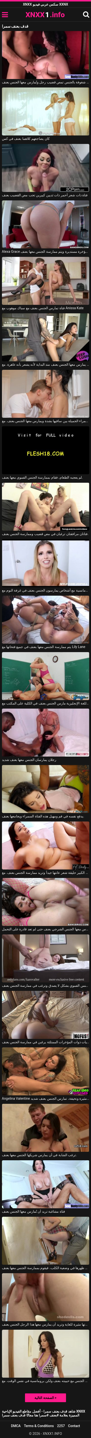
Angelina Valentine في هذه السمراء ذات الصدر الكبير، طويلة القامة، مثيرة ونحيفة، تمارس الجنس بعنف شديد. (45, 1098)
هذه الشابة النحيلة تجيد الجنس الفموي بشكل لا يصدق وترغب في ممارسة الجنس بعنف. (45, 986)
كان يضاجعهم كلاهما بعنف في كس (26, 139)
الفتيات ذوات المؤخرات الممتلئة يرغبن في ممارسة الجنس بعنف (45, 1042)
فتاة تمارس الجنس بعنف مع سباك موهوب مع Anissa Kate (43, 308)
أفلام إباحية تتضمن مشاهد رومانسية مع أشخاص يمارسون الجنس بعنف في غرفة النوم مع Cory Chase (45, 590)
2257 (61, 1426)
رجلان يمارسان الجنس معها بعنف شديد (29, 760)
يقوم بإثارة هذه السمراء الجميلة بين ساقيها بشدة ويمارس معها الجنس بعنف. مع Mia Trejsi (45, 421)
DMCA (16, 1426)
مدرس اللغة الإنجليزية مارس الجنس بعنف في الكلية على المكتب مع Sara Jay (45, 703)
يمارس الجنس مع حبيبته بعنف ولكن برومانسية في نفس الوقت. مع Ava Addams (45, 1381)
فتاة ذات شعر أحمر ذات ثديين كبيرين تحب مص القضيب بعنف (45, 195)
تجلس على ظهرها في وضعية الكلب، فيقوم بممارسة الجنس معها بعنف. (45, 1268)
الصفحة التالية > (45, 1398)
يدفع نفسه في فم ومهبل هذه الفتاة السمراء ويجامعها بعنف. (43, 816)
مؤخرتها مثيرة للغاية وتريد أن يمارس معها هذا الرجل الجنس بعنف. (45, 1324)
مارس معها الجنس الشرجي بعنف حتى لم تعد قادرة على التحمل (45, 929)
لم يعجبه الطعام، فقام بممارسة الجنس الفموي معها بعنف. (42, 477)
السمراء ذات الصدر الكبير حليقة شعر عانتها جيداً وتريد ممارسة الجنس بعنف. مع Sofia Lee (45, 873)
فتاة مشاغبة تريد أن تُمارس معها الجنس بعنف (33, 1211)
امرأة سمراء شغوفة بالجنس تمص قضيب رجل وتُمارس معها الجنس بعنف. (45, 82)
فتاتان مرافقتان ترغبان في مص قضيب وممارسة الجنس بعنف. (45, 534)
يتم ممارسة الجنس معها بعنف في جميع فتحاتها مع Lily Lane (43, 647)
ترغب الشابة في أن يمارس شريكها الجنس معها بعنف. (39, 1155)
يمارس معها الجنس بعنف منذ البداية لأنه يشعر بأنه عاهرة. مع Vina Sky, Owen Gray (45, 364)
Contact (74, 1426)
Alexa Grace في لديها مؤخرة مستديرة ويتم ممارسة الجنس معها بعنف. (45, 251)
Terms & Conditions (39, 1426)
